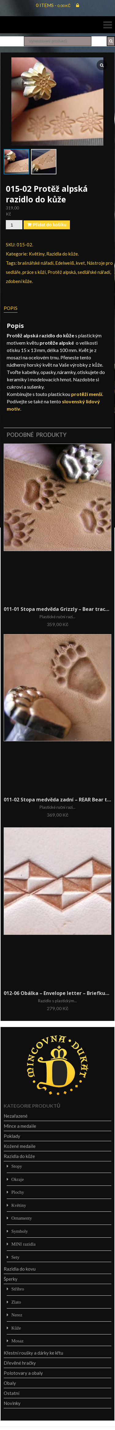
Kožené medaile (20, 1146)
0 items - (53, 5)
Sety (15, 1257)
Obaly (10, 1383)
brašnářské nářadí (35, 263)
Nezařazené (16, 1116)
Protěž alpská (61, 272)
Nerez (16, 1314)
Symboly (19, 1231)
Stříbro (17, 1289)
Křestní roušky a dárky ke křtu (33, 1353)
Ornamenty (21, 1218)
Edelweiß (64, 263)
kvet (80, 263)
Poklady (12, 1136)
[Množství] (14, 224)
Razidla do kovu (20, 1269)
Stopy (16, 1166)
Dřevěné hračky (20, 1363)
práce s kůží (34, 272)
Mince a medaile (20, 1126)
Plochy (17, 1192)
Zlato (16, 1302)
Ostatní (11, 1393)
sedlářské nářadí (94, 272)
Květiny (36, 253)
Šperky (10, 1279)
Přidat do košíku (49, 224)
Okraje (17, 1179)
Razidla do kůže (62, 253)
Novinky (12, 1403)
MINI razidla (23, 1244)
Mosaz (17, 1340)
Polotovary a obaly (23, 1373)
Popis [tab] (10, 308)
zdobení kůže (19, 281)
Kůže (16, 1328)
